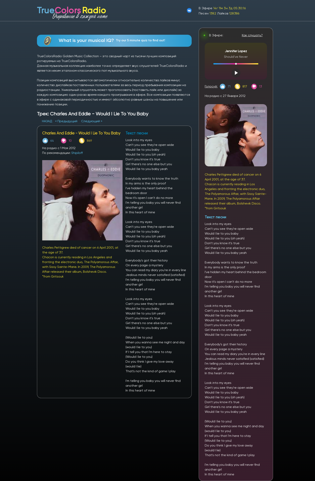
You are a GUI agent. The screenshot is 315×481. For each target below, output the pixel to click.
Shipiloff (77, 153)
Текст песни (215, 217)
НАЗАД (47, 121)
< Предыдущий (66, 121)
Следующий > (91, 121)
